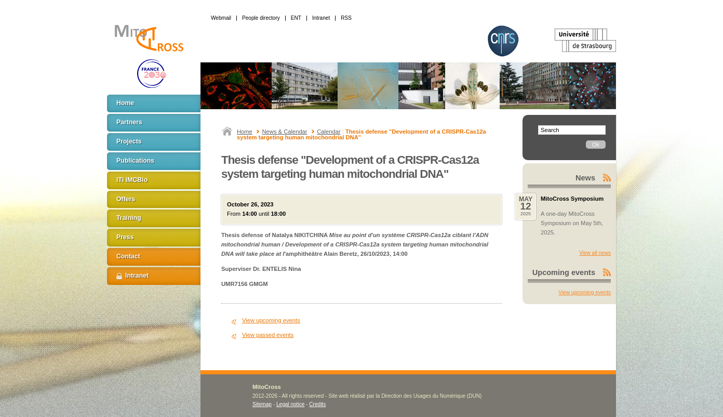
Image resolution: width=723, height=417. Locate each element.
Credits (317, 404)
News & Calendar (284, 131)
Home (244, 131)
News (585, 178)
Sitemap (262, 404)
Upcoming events (563, 272)
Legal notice (290, 404)
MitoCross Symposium (572, 199)
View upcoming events (271, 320)
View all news (595, 253)
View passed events (267, 335)
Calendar (328, 131)
